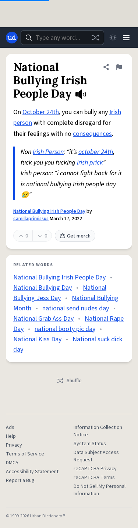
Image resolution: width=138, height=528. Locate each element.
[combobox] (62, 37)
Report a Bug (20, 480)
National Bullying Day (42, 287)
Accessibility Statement (32, 471)
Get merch (75, 236)
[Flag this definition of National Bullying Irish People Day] (119, 67)
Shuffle (69, 380)
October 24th (40, 112)
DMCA (12, 463)
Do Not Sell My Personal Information (99, 490)
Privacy (14, 445)
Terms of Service (25, 454)
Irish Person (48, 151)
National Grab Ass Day (43, 318)
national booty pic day (65, 329)
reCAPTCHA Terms (94, 477)
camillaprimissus (31, 218)
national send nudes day (75, 308)
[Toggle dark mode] (113, 37)
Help (11, 436)
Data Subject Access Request (96, 456)
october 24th (95, 151)
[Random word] (95, 37)
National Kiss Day (37, 339)
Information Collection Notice (98, 431)
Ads (10, 427)
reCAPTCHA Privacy (95, 468)
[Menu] (126, 37)
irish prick (90, 162)
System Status (90, 443)
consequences (92, 133)
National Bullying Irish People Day (49, 211)
